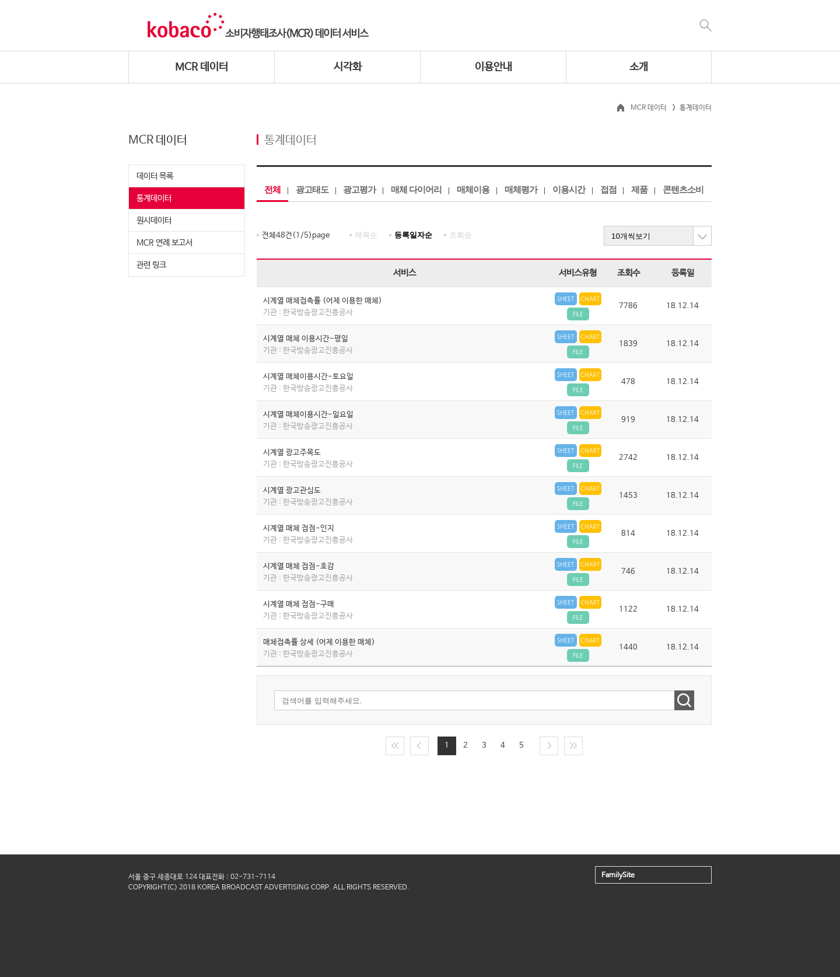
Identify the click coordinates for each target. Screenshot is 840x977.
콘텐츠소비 (683, 189)
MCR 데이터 (201, 67)
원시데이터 (154, 220)
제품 (639, 189)
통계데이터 (154, 198)
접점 (608, 189)
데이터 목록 (154, 176)
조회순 (460, 235)
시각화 (348, 67)
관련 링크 (151, 265)
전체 (272, 189)
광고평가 (359, 189)
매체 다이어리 (416, 189)
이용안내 (493, 67)
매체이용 (473, 189)
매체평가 (521, 189)
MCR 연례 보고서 (164, 242)
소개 (638, 67)
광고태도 (312, 189)
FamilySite (618, 875)
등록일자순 (413, 235)
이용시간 (568, 189)
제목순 (366, 235)
